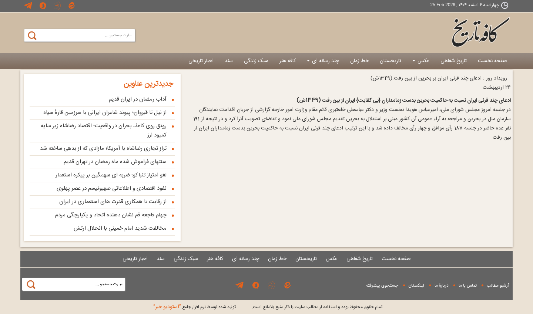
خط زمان (359, 61)
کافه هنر (287, 61)
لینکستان (416, 285)
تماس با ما (468, 285)
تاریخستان (390, 61)
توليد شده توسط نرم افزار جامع (194, 307)
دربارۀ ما (442, 285)
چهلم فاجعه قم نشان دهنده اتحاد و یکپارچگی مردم (111, 215)
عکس (420, 61)
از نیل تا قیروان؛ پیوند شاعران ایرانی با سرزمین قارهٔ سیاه (105, 112)
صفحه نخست (492, 61)
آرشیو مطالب (498, 285)
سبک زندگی (256, 61)
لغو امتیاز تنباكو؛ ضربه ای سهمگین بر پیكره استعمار (111, 175)
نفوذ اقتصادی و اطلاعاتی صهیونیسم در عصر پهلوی (112, 188)
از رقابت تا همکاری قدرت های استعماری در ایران (113, 201)
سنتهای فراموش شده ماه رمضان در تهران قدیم (115, 161)
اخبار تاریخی (201, 61)
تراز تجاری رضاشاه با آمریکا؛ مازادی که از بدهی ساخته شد (103, 148)
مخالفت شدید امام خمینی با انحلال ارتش (120, 228)
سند (229, 61)
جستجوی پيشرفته (382, 285)
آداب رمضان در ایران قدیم (138, 99)
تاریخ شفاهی (453, 61)
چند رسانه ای (323, 61)
